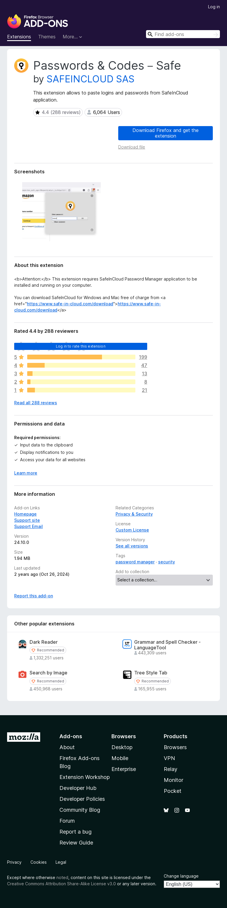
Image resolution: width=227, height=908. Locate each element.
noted (62, 877)
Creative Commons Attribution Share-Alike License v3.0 (61, 883)
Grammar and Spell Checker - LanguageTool (167, 645)
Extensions (19, 37)
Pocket (172, 791)
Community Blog (79, 810)
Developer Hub (77, 788)
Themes (47, 37)
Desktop (121, 747)
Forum (67, 821)
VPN (169, 758)
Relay (170, 769)
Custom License (132, 529)
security (166, 561)
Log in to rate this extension (81, 346)
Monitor (173, 780)
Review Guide (76, 842)
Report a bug (75, 832)
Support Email (28, 526)
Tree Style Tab (150, 673)
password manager (135, 561)
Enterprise (123, 769)
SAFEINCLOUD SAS (90, 79)
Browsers (175, 747)
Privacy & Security (134, 513)
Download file (131, 146)
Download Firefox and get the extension (165, 133)
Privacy (14, 862)
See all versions (132, 545)
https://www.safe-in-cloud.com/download (70, 303)
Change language (181, 875)
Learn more (25, 472)
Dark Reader (44, 642)
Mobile (119, 758)
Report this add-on (33, 595)
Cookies (38, 862)
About (67, 747)
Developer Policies (82, 799)
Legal (61, 862)
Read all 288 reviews (35, 402)
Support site (27, 520)
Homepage (25, 513)
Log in (214, 6)
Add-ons (70, 736)
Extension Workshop (84, 777)
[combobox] (183, 34)
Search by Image (48, 673)
